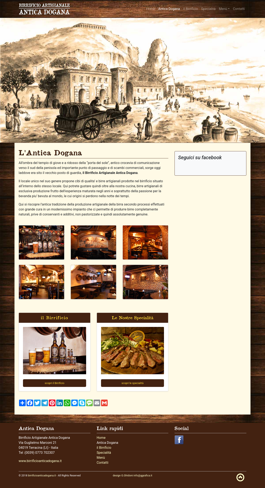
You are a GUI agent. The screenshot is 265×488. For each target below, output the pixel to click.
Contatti (239, 9)
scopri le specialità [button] (132, 383)
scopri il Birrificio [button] (54, 383)
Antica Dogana (169, 9)
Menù (223, 9)
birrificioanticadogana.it (42, 475)
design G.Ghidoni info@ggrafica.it (132, 475)
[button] (179, 440)
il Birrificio (190, 9)
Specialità (208, 9)
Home (150, 9)
